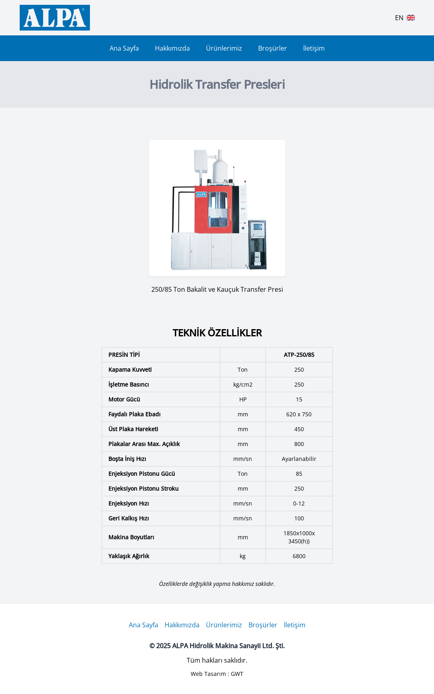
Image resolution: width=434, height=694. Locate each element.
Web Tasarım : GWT (217, 674)
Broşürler (272, 48)
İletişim (314, 48)
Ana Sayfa (124, 48)
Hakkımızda (172, 48)
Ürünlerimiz (224, 48)
